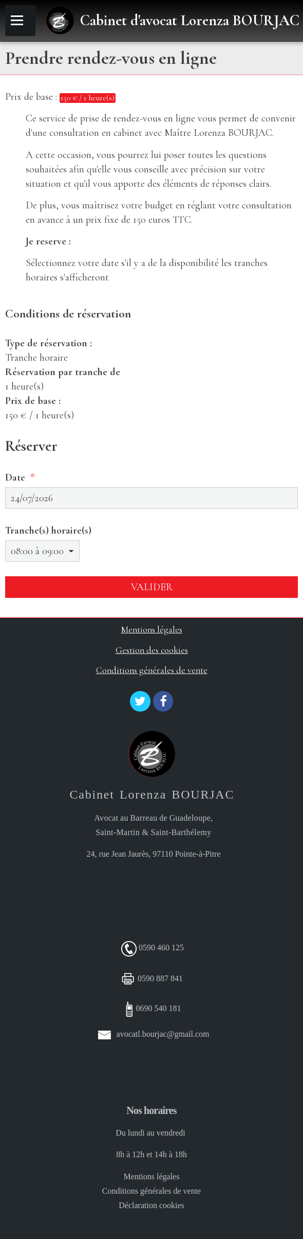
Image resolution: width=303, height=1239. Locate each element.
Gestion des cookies (152, 650)
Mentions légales (151, 629)
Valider (152, 587)
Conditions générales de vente (151, 670)
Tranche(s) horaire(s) (48, 530)
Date (15, 477)
